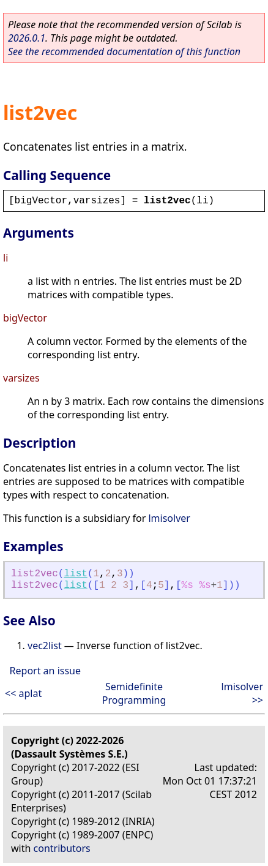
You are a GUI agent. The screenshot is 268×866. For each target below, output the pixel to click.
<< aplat (23, 693)
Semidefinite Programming (134, 693)
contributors (62, 848)
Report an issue (45, 670)
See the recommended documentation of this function (124, 51)
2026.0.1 (26, 38)
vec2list (45, 645)
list (75, 573)
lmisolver (169, 518)
